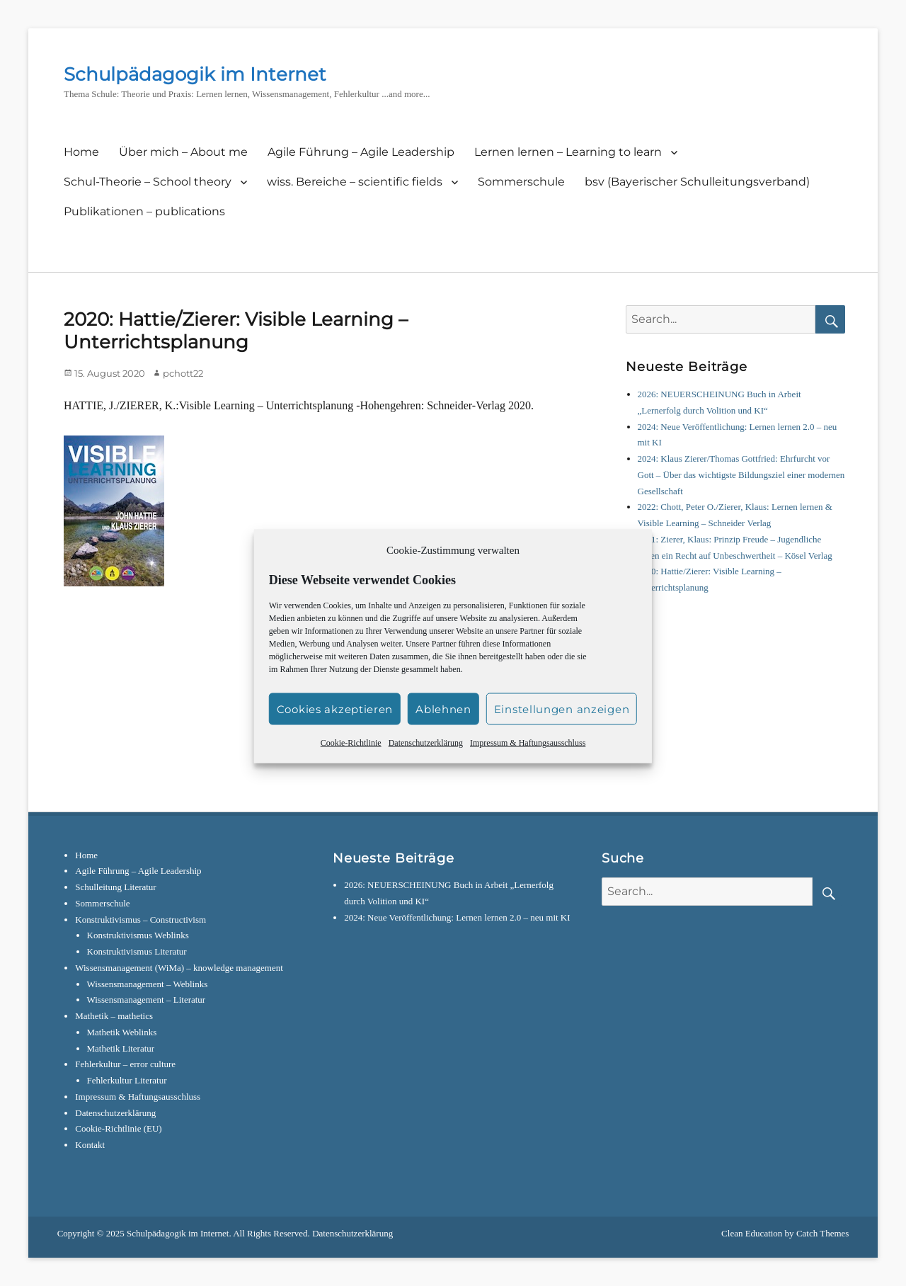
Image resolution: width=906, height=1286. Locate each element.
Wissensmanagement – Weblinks (147, 984)
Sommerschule (521, 181)
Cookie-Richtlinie (351, 758)
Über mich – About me (183, 152)
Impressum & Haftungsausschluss (527, 758)
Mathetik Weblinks (122, 1032)
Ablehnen (443, 724)
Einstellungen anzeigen (561, 724)
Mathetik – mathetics (114, 1016)
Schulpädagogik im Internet (195, 74)
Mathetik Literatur (121, 1048)
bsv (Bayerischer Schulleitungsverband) (697, 181)
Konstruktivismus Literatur (137, 951)
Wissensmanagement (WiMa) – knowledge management (179, 967)
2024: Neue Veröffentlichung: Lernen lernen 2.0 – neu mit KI (457, 917)
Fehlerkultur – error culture (125, 1064)
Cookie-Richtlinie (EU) (118, 1128)
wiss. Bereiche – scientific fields (354, 181)
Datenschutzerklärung (426, 758)
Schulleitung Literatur (115, 887)
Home (81, 152)
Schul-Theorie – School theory (147, 181)
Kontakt (90, 1144)
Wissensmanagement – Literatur (146, 999)
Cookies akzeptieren (335, 724)
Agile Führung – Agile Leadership (361, 152)
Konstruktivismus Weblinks (138, 935)
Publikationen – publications (144, 211)
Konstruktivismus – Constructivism (140, 919)
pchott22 (183, 373)
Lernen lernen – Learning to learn (568, 152)
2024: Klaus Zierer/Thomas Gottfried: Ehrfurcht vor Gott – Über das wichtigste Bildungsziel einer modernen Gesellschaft (741, 474)
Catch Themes (822, 1233)
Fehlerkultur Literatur (127, 1080)
